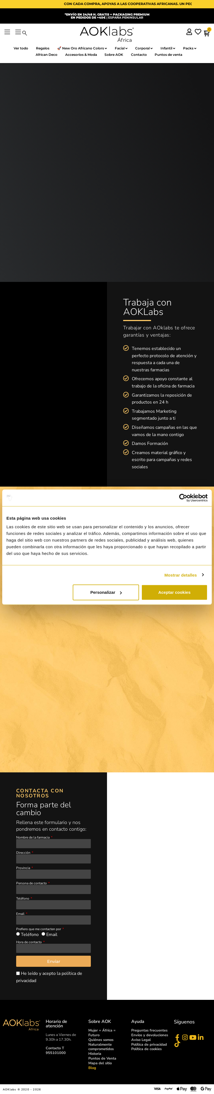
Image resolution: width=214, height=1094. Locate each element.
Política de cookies (146, 1049)
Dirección (23, 853)
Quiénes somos (100, 1040)
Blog (92, 1068)
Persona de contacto (32, 883)
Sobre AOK (114, 55)
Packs (193, 48)
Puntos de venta (172, 55)
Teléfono (23, 898)
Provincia (23, 868)
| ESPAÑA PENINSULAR (107, 15)
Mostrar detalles (180, 574)
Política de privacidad (149, 1044)
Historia (94, 1054)
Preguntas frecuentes (149, 1030)
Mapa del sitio (100, 1063)
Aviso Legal (141, 1040)
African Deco (44, 55)
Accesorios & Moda (80, 55)
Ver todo (16, 48)
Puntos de (102, 1059)
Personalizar (106, 592)
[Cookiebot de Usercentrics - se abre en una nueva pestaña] (183, 498)
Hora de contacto (29, 942)
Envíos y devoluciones (149, 1035)
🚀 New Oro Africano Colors (80, 48)
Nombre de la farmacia (33, 837)
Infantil (170, 48)
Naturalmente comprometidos (101, 1047)
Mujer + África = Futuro (102, 1033)
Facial (120, 48)
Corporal (145, 48)
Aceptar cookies (174, 592)
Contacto (141, 55)
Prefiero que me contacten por (39, 929)
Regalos (39, 48)
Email (20, 914)
